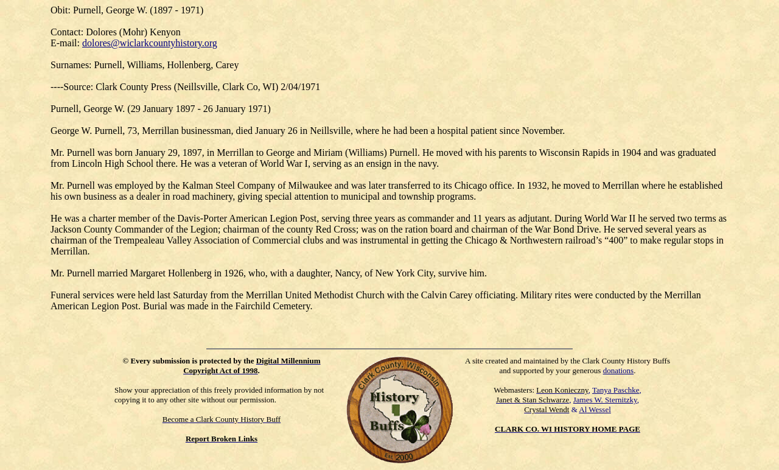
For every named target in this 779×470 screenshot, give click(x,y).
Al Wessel (595, 409)
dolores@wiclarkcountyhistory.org (149, 43)
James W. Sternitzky (605, 399)
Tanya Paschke (615, 390)
